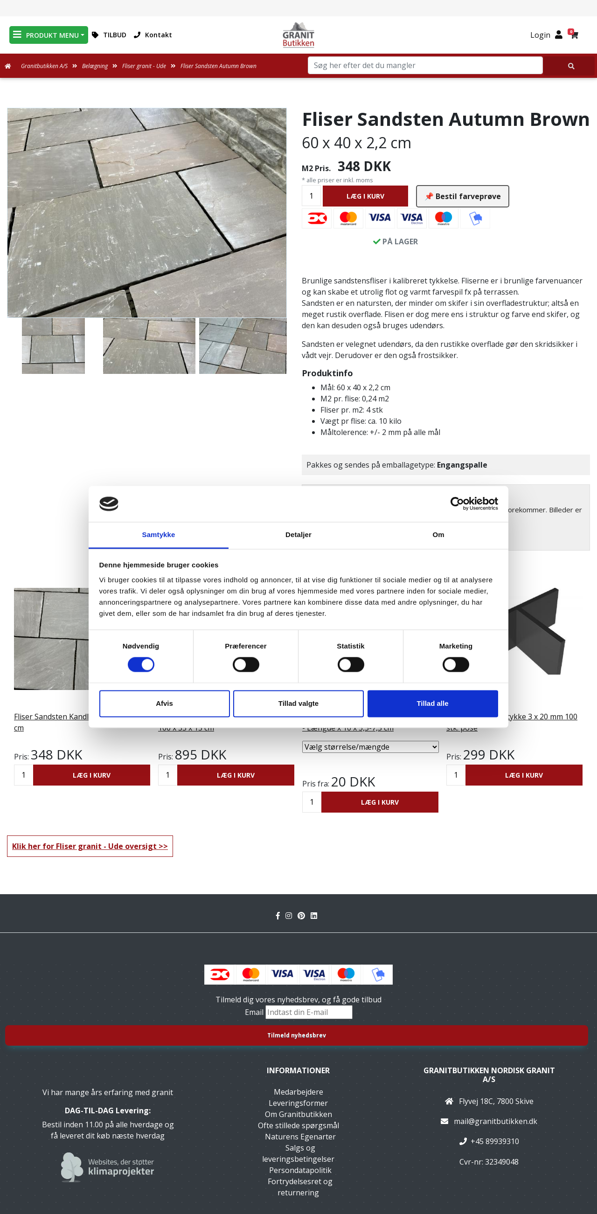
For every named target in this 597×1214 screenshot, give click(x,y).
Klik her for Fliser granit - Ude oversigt (84, 846)
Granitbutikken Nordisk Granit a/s (489, 1074)
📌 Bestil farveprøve (462, 196)
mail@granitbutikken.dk (495, 1121)
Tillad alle (432, 703)
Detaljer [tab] (298, 534)
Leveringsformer (298, 1103)
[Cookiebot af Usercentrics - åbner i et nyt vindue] (457, 504)
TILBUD (109, 34)
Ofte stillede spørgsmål (298, 1125)
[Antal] (311, 195)
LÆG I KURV (365, 196)
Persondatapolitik (300, 1170)
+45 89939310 (495, 1141)
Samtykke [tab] (158, 534)
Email (255, 1012)
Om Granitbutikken (298, 1114)
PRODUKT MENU (46, 35)
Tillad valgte (298, 703)
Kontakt (153, 34)
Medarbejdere (298, 1092)
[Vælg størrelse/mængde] (370, 747)
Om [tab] (438, 534)
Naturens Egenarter (300, 1136)
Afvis (164, 703)
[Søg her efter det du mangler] (569, 66)
